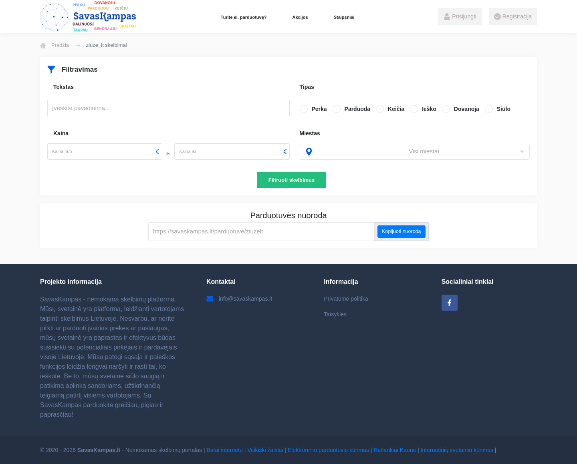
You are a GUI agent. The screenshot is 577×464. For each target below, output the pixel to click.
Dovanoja (466, 109)
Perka (319, 109)
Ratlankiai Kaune (394, 450)
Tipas (307, 87)
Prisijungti (460, 16)
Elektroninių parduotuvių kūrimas (328, 450)
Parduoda (358, 109)
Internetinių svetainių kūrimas (457, 450)
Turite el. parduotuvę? (244, 17)
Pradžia (54, 45)
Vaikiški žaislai (265, 450)
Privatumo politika (346, 298)
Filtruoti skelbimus (291, 180)
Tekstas (63, 87)
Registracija (513, 16)
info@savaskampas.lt (239, 298)
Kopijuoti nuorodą (401, 231)
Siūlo (503, 109)
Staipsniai (344, 17)
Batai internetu (225, 450)
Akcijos (300, 17)
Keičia (396, 109)
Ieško (429, 109)
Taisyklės (335, 314)
